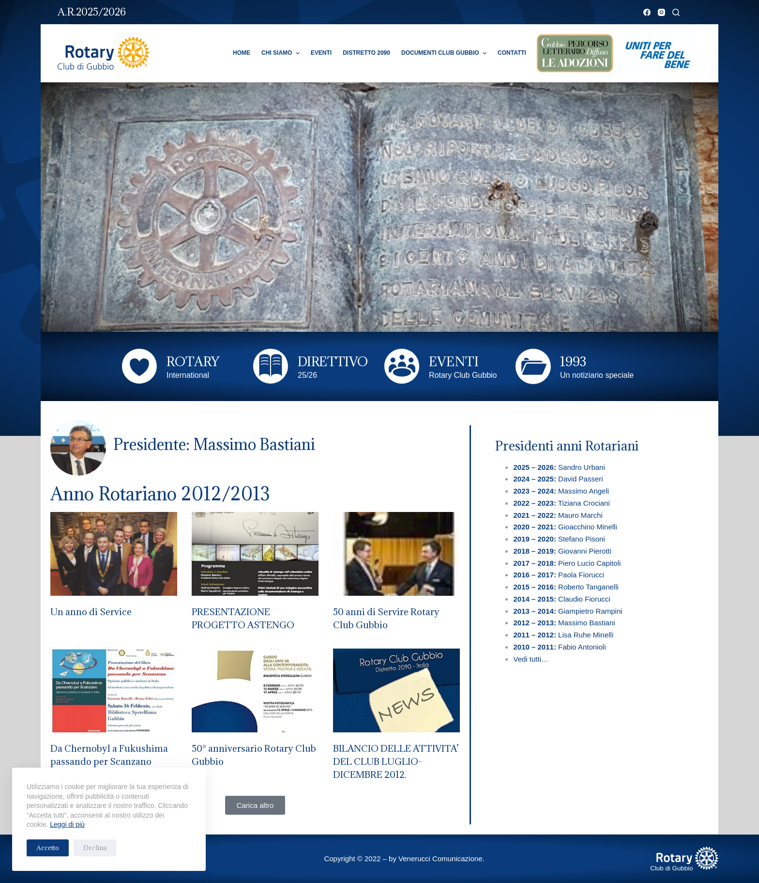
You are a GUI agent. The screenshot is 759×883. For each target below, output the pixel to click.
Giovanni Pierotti (562, 551)
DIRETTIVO (333, 361)
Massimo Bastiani (564, 623)
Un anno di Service (91, 612)
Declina (94, 847)
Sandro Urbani (559, 467)
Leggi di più (67, 824)
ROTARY (193, 361)
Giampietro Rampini (567, 611)
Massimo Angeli (561, 491)
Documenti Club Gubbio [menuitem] (445, 53)
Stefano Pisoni (560, 539)
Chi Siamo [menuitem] (281, 53)
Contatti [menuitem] (512, 52)
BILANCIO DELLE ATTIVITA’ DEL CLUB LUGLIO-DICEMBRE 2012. (395, 761)
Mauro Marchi (557, 515)
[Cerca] (676, 12)
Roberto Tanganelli (567, 587)
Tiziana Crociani (561, 503)
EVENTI (454, 361)
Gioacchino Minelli (565, 527)
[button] (255, 805)
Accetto (47, 847)
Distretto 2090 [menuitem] (366, 52)
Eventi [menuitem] (321, 52)
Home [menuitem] (241, 52)
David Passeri (558, 479)
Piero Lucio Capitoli (567, 563)
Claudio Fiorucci (561, 599)
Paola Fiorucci (559, 575)
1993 (573, 361)
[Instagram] (661, 12)
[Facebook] (647, 12)
